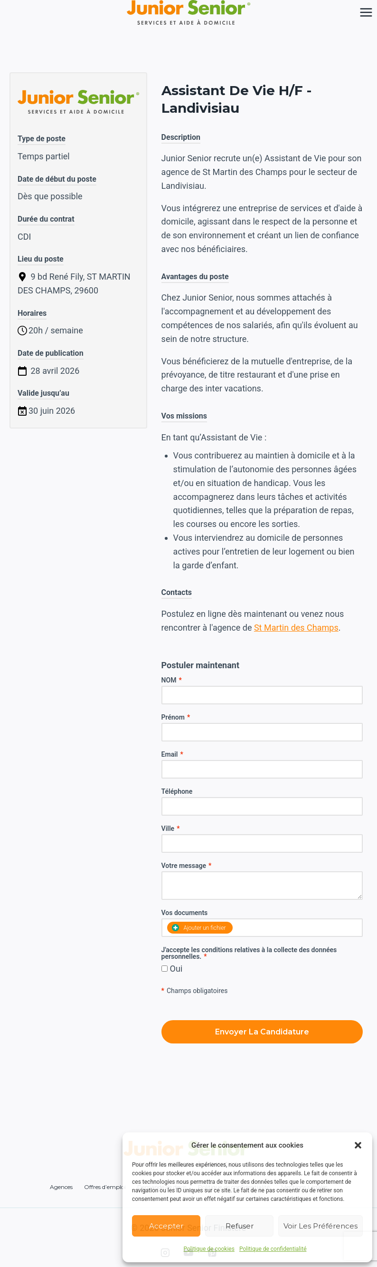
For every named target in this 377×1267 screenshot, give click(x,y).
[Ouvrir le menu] (366, 12)
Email (172, 754)
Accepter (166, 1225)
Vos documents (184, 912)
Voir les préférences (320, 1225)
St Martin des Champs (296, 628)
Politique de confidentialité (273, 1249)
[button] (358, 1145)
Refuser (240, 1225)
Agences (61, 1186)
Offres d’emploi (105, 1186)
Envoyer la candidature (262, 1031)
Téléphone (177, 791)
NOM (171, 680)
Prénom (175, 717)
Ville (170, 828)
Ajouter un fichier (199, 927)
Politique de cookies (209, 1249)
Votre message (186, 865)
